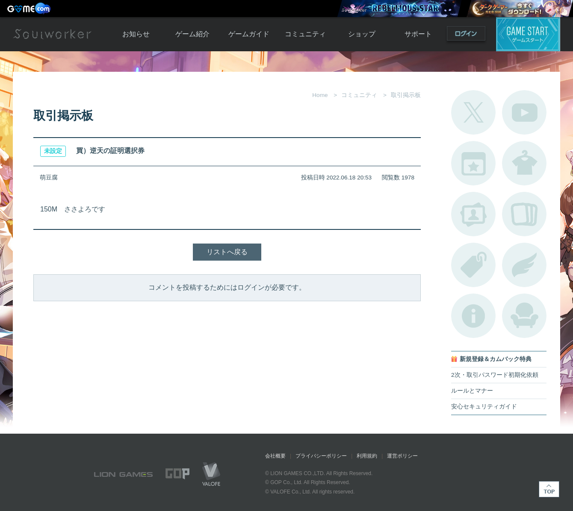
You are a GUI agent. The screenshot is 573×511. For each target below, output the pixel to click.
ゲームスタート (528, 34)
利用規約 (367, 456)
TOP (549, 489)
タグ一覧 (473, 265)
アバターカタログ (524, 163)
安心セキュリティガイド (484, 406)
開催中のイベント (473, 163)
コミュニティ (305, 34)
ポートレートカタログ (473, 214)
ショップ (361, 34)
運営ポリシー (402, 456)
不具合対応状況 (473, 316)
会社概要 (275, 456)
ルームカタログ (524, 316)
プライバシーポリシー (321, 456)
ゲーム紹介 (192, 34)
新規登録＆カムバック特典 (496, 359)
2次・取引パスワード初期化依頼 (494, 375)
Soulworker (52, 34)
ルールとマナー (472, 391)
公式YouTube (524, 112)
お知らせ (136, 34)
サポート (418, 34)
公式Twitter (473, 112)
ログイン (466, 35)
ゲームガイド (248, 34)
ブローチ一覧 (524, 265)
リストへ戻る (227, 252)
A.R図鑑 (524, 214)
